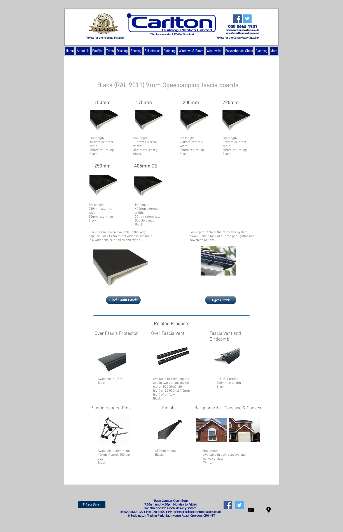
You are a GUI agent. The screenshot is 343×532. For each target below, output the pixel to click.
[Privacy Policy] (91, 504)
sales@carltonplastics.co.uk (203, 512)
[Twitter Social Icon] (247, 18)
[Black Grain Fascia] (123, 300)
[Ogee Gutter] (220, 300)
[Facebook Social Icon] (237, 18)
